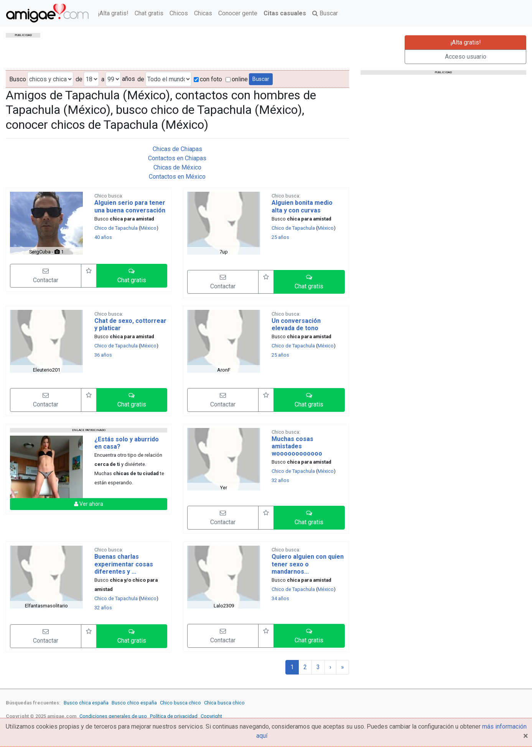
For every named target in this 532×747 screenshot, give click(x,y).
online (237, 79)
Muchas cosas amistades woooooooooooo (297, 446)
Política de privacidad (174, 716)
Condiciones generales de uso (113, 716)
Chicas (203, 13)
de (79, 79)
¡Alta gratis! (113, 13)
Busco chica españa (86, 703)
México (148, 228)
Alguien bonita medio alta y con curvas (302, 206)
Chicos (179, 13)
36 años (103, 355)
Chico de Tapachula (116, 228)
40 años (103, 237)
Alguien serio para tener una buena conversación (129, 206)
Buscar (325, 13)
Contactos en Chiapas (177, 158)
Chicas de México (177, 167)
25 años (280, 237)
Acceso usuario (465, 56)
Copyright (211, 716)
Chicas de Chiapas (177, 149)
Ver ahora (88, 504)
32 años (280, 480)
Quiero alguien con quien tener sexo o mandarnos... (308, 564)
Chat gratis (149, 13)
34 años (280, 598)
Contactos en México (177, 176)
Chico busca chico (180, 703)
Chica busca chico (224, 703)
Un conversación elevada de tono (296, 324)
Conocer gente (237, 13)
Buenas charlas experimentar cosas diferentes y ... (123, 564)
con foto (208, 79)
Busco (17, 79)
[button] (132, 276)
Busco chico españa (134, 703)
